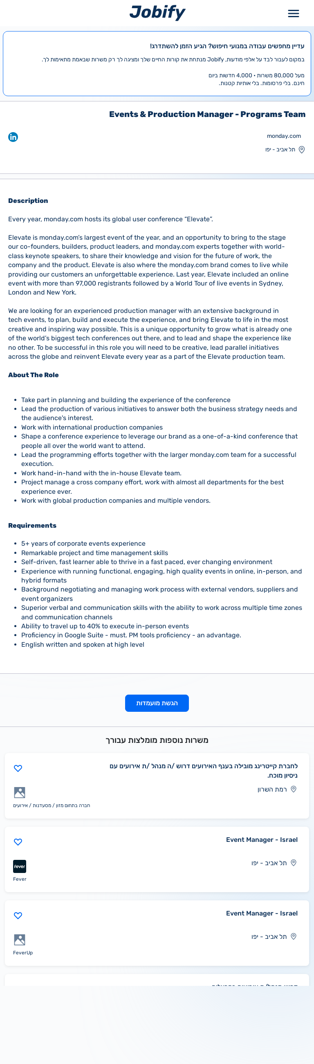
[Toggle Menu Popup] (293, 13)
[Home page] (157, 12)
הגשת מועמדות (157, 703)
